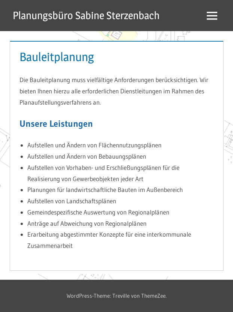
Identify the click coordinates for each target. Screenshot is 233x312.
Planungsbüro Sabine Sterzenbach (86, 15)
